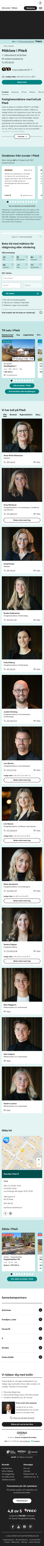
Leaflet (22, 1169)
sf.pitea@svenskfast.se (14, 59)
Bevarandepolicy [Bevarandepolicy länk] (22, 1540)
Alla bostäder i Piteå (22, 385)
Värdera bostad (8, 1480)
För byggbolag (8, 1474)
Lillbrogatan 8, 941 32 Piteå (15, 55)
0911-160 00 (9, 62)
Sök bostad (6, 8)
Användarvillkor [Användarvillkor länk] (34, 1540)
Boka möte (22, 82)
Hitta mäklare (9, 46)
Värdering (30, 8)
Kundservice (7, 1468)
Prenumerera (22, 1501)
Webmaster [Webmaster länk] (15, 1542)
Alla (5, 414)
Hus (18, 335)
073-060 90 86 (12, 951)
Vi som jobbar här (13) (21, 70)
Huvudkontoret (8, 1477)
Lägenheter (28, 335)
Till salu (24, 92)
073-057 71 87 (12, 620)
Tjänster (26, 1471)
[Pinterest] (30, 1526)
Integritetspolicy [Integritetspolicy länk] (9, 1540)
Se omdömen (25, 1441)
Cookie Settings (34, 1542)
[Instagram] (24, 1526)
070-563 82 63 (12, 830)
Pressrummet (28, 1474)
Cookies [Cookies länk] (7, 1542)
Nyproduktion (26, 414)
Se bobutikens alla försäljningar (22, 391)
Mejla (38, 462)
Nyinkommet (7, 335)
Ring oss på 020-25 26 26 (24, 1418)
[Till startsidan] (17, 3)
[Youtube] (18, 1526)
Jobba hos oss (29, 1477)
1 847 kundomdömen (26, 41)
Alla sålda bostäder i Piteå (22, 1279)
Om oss (26, 1468)
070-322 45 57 (12, 721)
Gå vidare (10, 293)
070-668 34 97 (12, 514)
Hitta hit (41, 92)
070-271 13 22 (11, 770)
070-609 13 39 (12, 891)
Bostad (13, 414)
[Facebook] (12, 1526)
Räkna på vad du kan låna (22, 1424)
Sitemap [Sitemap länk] (24, 1542)
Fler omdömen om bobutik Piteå (22, 206)
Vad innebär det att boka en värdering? (18, 313)
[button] (40, 8)
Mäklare (32, 92)
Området (5, 92)
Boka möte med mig (22, 520)
